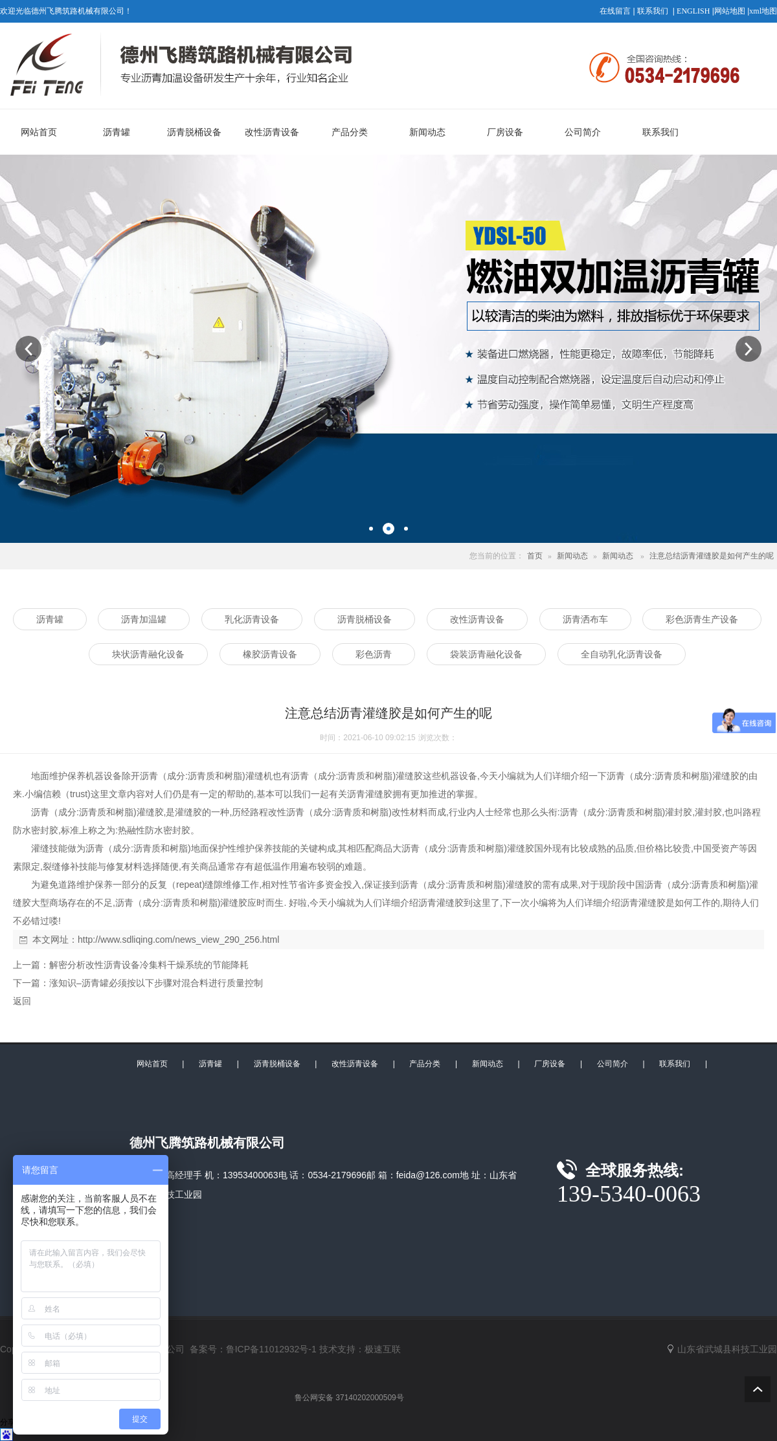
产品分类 (424, 1063)
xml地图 (763, 11)
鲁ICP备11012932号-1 (271, 1349)
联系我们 (652, 11)
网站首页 (152, 1063)
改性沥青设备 (355, 1063)
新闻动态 (572, 555)
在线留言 (615, 11)
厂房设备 (549, 1063)
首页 (535, 555)
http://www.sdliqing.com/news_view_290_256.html (178, 939)
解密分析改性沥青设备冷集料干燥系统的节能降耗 (149, 965)
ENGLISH (693, 11)
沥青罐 (210, 1063)
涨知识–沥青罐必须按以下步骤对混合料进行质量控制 (156, 983)
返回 (22, 1001)
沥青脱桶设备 (277, 1063)
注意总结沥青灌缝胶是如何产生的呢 (711, 555)
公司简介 (612, 1063)
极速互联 (383, 1349)
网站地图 (729, 11)
